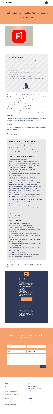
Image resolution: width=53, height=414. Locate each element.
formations (5, 22)
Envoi (42, 366)
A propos (7, 386)
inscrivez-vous (26, 299)
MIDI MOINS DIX (43, 411)
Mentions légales (9, 389)
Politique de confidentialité (11, 391)
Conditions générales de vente (12, 394)
